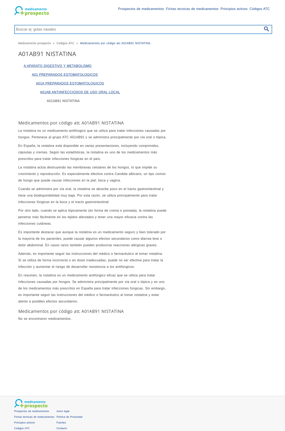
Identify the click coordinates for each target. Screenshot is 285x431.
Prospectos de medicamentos (141, 9)
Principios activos (234, 9)
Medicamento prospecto (34, 43)
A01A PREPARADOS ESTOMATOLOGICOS (70, 83)
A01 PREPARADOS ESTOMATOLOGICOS (65, 74)
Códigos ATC (260, 9)
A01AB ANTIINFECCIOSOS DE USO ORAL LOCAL (80, 92)
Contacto (61, 428)
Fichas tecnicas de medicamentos (192, 9)
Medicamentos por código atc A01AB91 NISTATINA (115, 43)
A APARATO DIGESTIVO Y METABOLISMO (58, 66)
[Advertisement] (136, 357)
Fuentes (61, 422)
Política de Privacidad (69, 417)
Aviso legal (62, 411)
